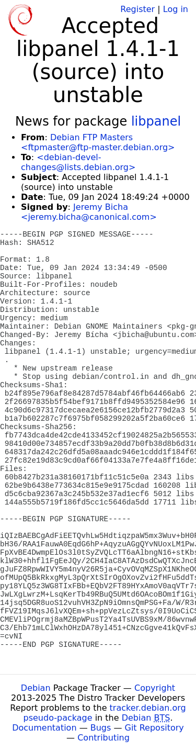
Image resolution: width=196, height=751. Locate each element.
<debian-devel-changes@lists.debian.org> (78, 162)
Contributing (103, 738)
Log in (175, 9)
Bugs (100, 728)
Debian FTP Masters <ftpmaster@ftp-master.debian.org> (98, 142)
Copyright (154, 688)
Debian (36, 688)
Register (137, 9)
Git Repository (154, 728)
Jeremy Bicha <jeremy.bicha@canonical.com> (89, 212)
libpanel (156, 121)
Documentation (44, 728)
